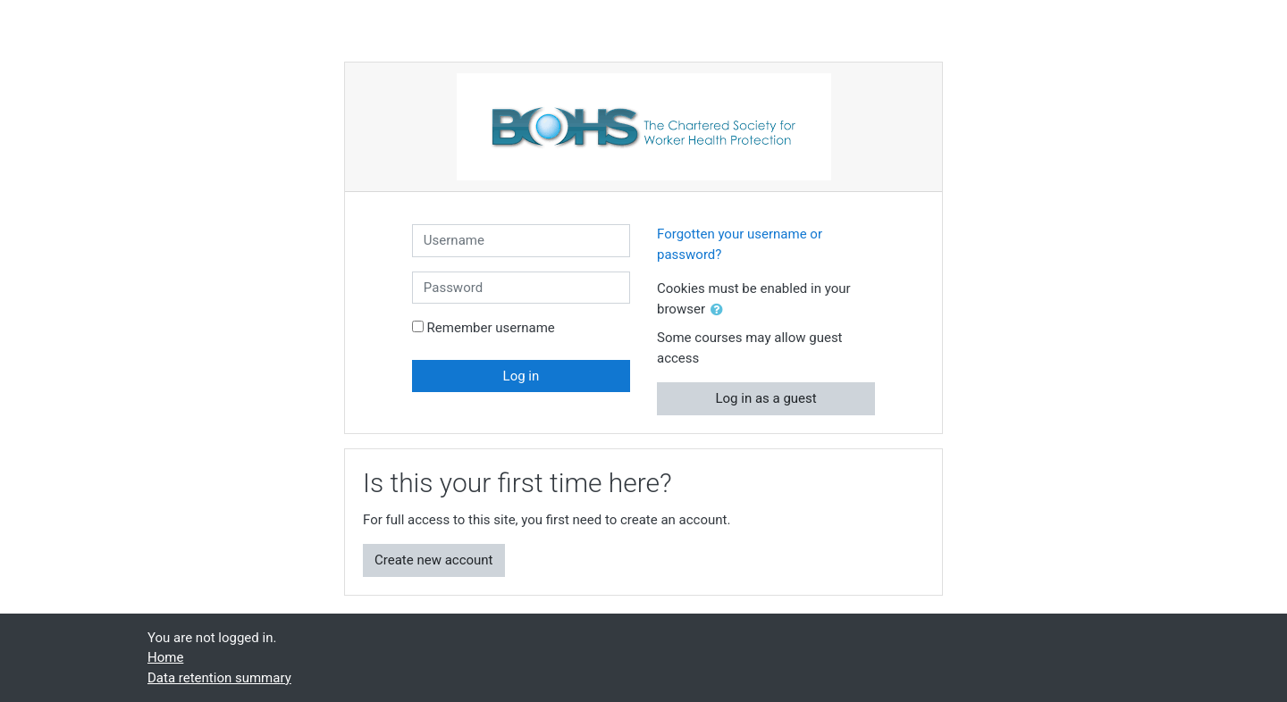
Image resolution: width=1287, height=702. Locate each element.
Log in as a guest (765, 398)
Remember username (491, 328)
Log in (521, 376)
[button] (720, 310)
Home (165, 657)
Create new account (433, 560)
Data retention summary (219, 678)
